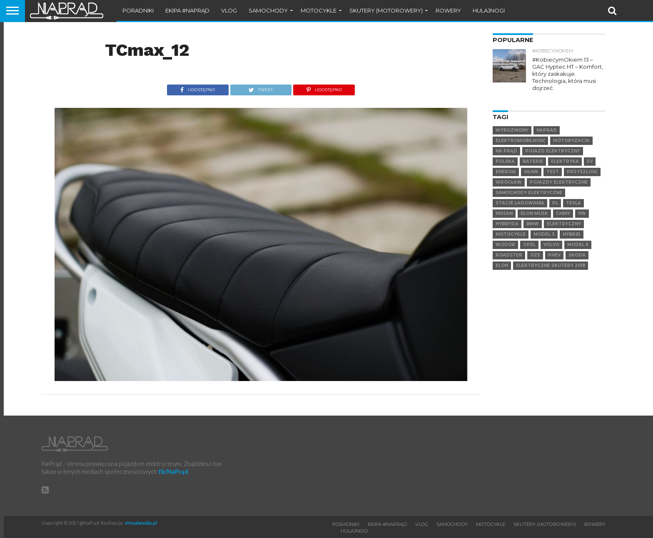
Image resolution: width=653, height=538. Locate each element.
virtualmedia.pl (141, 523)
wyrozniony (512, 122)
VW (582, 206)
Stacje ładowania (520, 195)
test (552, 164)
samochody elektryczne (529, 185)
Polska (505, 154)
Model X (577, 237)
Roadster (509, 247)
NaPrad (546, 122)
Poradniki (138, 10)
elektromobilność (520, 133)
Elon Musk (534, 206)
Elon (502, 258)
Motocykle (318, 10)
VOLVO (551, 237)
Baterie (533, 154)
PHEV (554, 247)
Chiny (563, 206)
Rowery (448, 10)
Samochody (268, 10)
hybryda (507, 216)
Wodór (505, 237)
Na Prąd (506, 143)
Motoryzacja (571, 133)
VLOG (229, 10)
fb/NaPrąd (173, 471)
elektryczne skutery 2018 (550, 258)
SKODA (577, 247)
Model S (544, 226)
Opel (529, 237)
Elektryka (565, 154)
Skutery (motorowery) (386, 10)
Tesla (573, 195)
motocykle (511, 226)
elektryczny (564, 216)
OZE (535, 247)
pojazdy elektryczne (559, 174)
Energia (506, 164)
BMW (532, 216)
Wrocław (509, 174)
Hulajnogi (489, 10)
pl (555, 195)
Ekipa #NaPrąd (187, 10)
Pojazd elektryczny (552, 143)
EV (590, 154)
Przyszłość (582, 164)
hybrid (572, 226)
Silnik (531, 164)
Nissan (504, 206)
